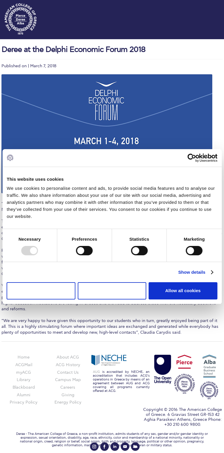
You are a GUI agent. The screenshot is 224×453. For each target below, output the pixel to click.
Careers (67, 387)
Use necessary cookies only (41, 290)
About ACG (68, 357)
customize (206, 6)
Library (23, 379)
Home (24, 357)
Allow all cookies (183, 290)
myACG (23, 372)
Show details (192, 272)
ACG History (68, 364)
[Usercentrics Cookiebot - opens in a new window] (191, 157)
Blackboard (24, 387)
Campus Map (68, 379)
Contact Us (68, 372)
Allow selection (112, 290)
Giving (67, 394)
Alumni (23, 394)
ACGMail (23, 364)
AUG (96, 372)
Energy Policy (67, 402)
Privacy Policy (23, 402)
